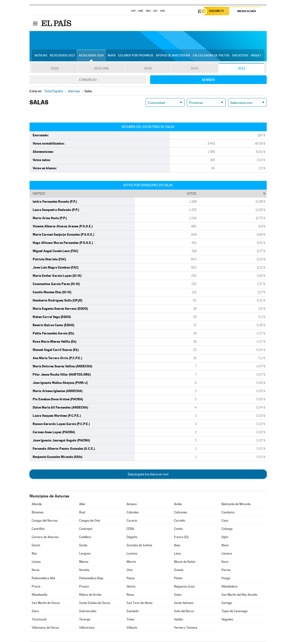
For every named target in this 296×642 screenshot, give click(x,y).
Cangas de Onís (89, 521)
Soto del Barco (184, 611)
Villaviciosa (86, 628)
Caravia (132, 521)
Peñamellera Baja (91, 578)
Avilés (178, 504)
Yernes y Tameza (185, 628)
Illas (34, 554)
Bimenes (38, 513)
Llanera (226, 554)
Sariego (226, 603)
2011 (241, 69)
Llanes (36, 562)
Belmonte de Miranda (235, 504)
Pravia (36, 587)
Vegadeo (227, 620)
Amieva (132, 504)
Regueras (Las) (184, 587)
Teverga (84, 620)
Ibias (177, 546)
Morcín (131, 562)
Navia (35, 570)
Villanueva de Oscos (45, 628)
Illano (225, 546)
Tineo (130, 620)
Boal (82, 513)
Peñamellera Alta (43, 578)
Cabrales (133, 513)
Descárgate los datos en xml (148, 475)
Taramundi (39, 620)
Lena (177, 554)
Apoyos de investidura (173, 56)
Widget (256, 56)
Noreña (84, 570)
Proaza (84, 587)
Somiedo (133, 611)
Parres (226, 570)
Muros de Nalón (184, 562)
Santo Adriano (183, 603)
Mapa (112, 56)
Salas (178, 595)
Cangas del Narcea (45, 521)
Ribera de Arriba (90, 595)
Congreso (88, 80)
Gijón (224, 537)
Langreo (85, 554)
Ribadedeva (229, 587)
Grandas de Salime (139, 546)
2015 (194, 69)
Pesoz (131, 578)
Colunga (227, 529)
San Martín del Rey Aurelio (239, 595)
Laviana (132, 554)
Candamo (228, 513)
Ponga (225, 578)
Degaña (132, 537)
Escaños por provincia (135, 56)
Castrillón (38, 529)
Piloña (178, 578)
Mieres (83, 562)
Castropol (85, 529)
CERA (130, 529)
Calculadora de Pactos (211, 56)
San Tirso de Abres (139, 603)
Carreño (179, 521)
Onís (130, 570)
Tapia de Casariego (234, 611)
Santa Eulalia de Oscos (94, 603)
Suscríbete (217, 11)
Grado (83, 546)
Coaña (178, 529)
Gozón (36, 546)
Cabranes (180, 513)
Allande (37, 504)
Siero (35, 611)
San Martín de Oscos (46, 603)
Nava (224, 562)
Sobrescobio (87, 611)
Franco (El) (181, 537)
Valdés (178, 620)
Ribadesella (39, 595)
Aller (82, 504)
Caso (224, 521)
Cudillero (85, 537)
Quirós (131, 587)
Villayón (132, 628)
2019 (55, 69)
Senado (208, 80)
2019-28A (101, 69)
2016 (148, 69)
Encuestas (240, 56)
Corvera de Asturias (45, 537)
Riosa (130, 595)
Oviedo (178, 570)
